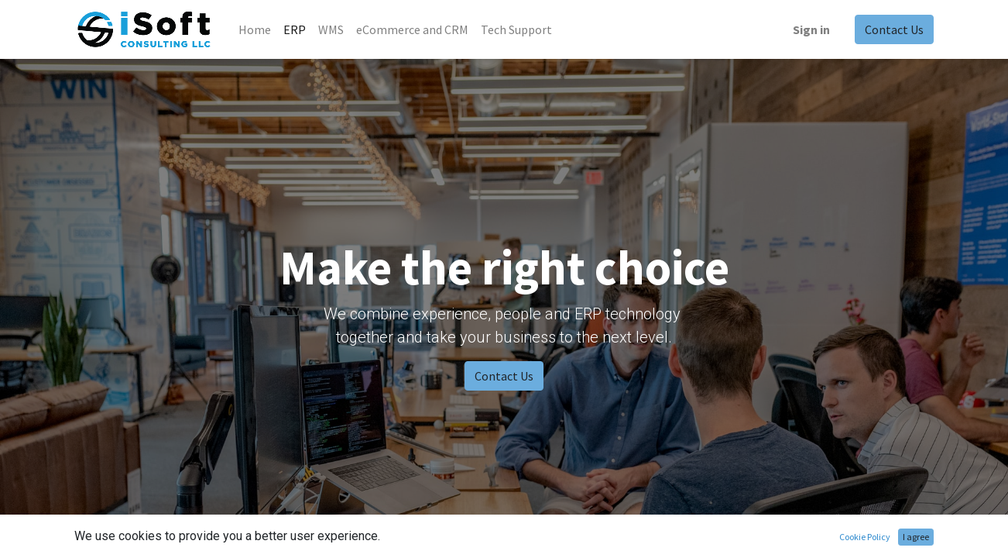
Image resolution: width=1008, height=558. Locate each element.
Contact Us (894, 29)
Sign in (811, 29)
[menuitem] (254, 29)
